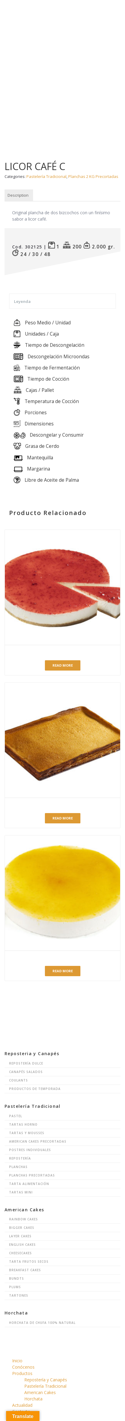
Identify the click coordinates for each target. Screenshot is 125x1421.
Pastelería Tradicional (46, 176)
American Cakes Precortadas (37, 1141)
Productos (22, 1373)
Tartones (18, 1295)
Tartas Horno (23, 1124)
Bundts (16, 1278)
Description (18, 195)
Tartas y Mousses (26, 1133)
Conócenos (23, 1367)
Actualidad (22, 1405)
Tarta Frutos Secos (29, 1261)
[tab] (18, 195)
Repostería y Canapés (45, 1380)
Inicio (17, 1361)
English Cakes (22, 1244)
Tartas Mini (21, 1192)
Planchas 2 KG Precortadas (93, 176)
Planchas (18, 1167)
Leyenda (22, 301)
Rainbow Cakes (23, 1219)
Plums (15, 1287)
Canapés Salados (26, 1072)
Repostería (20, 1158)
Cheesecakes (20, 1253)
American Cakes (40, 1392)
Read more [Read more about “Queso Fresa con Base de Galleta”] (62, 665)
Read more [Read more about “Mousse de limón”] (62, 971)
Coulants (18, 1080)
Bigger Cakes (21, 1228)
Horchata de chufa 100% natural (42, 1323)
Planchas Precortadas (32, 1175)
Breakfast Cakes (25, 1270)
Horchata (33, 1399)
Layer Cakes (20, 1236)
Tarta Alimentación (29, 1184)
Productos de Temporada (35, 1089)
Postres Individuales (30, 1150)
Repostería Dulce (26, 1063)
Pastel (15, 1116)
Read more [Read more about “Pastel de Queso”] (62, 818)
